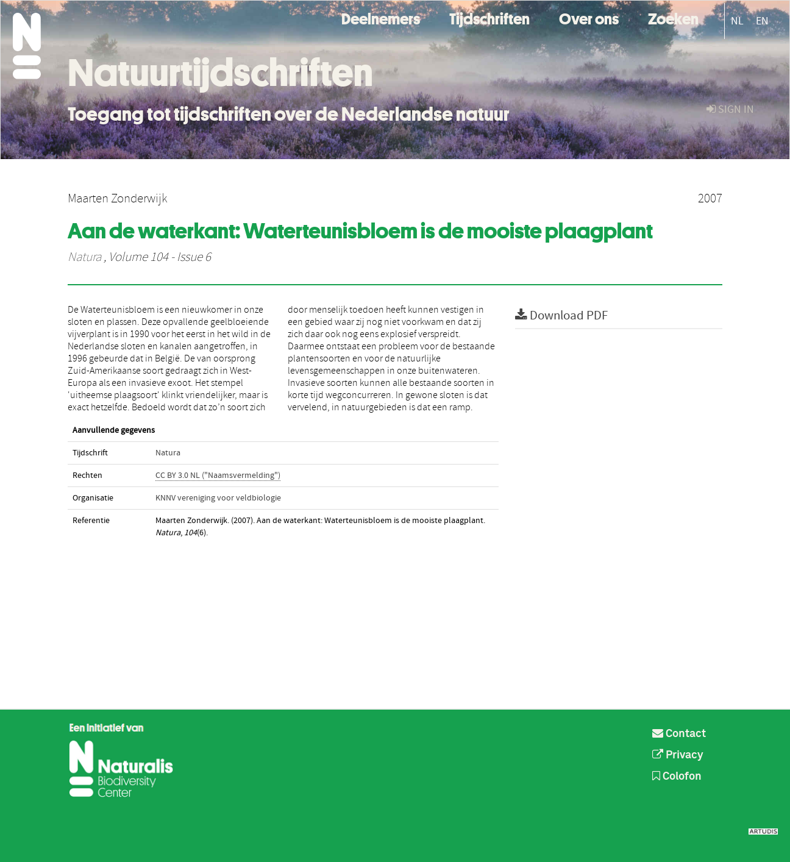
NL (737, 21)
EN (762, 21)
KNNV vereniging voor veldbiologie (218, 498)
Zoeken (673, 17)
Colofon (677, 776)
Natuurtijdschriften (220, 72)
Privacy (677, 755)
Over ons (589, 17)
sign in (730, 109)
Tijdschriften (489, 17)
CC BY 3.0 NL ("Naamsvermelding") (217, 475)
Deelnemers (380, 17)
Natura (84, 257)
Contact (679, 733)
